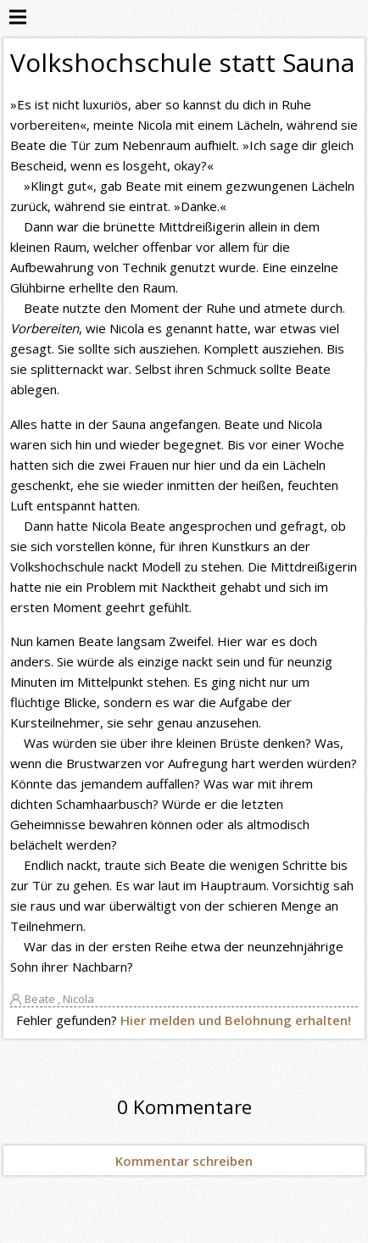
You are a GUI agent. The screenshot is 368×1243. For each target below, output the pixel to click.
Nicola (78, 998)
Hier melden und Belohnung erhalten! (235, 1020)
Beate (40, 998)
